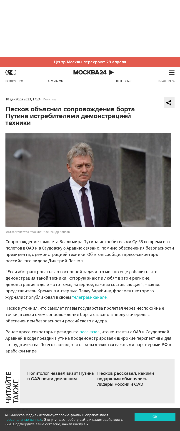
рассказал (89, 332)
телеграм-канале (89, 297)
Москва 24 (90, 72)
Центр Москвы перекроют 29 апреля (90, 61)
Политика (50, 99)
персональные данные (23, 419)
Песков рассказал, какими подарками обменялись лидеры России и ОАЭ (125, 379)
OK (155, 417)
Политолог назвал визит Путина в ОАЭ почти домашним (60, 376)
